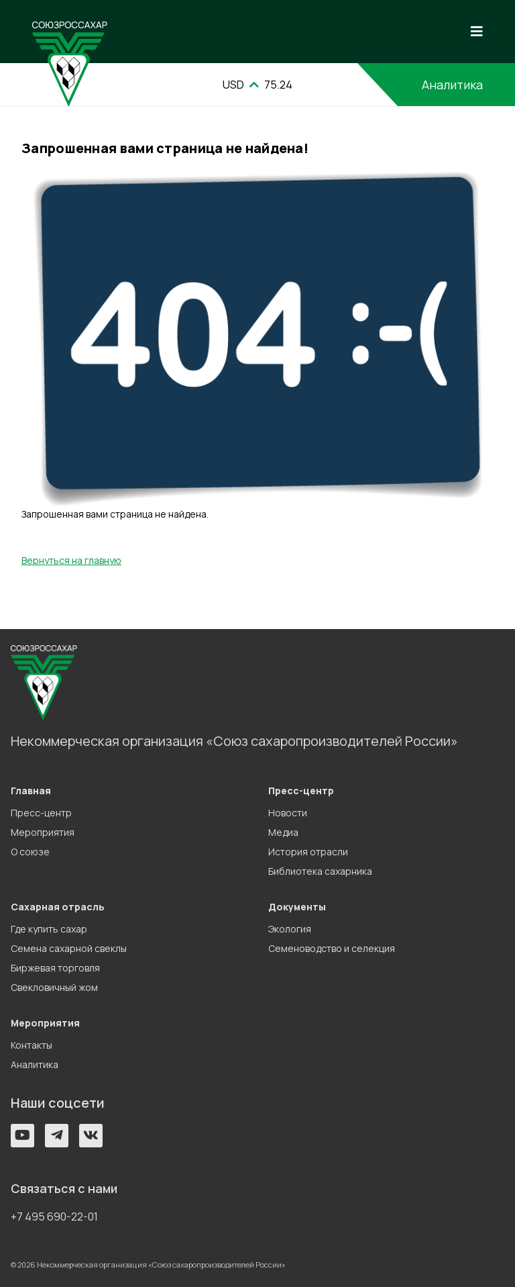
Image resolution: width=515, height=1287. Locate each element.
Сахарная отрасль (58, 906)
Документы (297, 906)
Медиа (283, 832)
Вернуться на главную (71, 560)
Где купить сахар (49, 928)
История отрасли (308, 851)
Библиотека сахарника (320, 871)
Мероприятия (42, 832)
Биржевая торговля (55, 967)
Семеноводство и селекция (331, 948)
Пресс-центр (41, 812)
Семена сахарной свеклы (69, 948)
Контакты (31, 1045)
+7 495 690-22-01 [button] (54, 1216)
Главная (31, 790)
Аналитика (452, 85)
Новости (287, 812)
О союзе (30, 851)
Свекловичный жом (54, 987)
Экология (289, 928)
